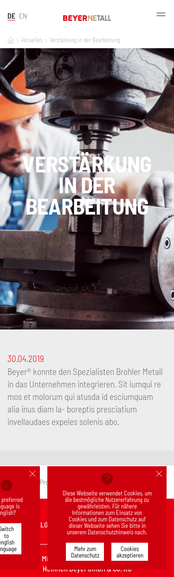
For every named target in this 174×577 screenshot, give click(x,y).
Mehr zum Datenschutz (85, 552)
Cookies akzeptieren (129, 552)
